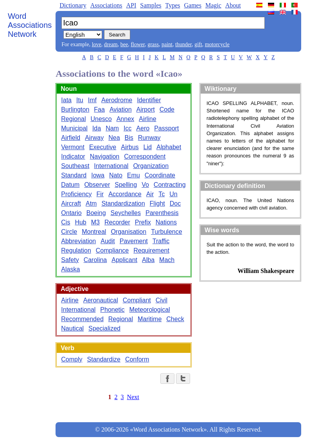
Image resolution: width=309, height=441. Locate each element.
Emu (133, 175)
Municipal (74, 128)
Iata (66, 100)
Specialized (104, 328)
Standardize (103, 359)
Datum (70, 184)
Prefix (143, 222)
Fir (100, 194)
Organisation (128, 231)
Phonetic (112, 309)
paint (167, 44)
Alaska (70, 269)
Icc (127, 128)
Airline (147, 119)
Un (173, 194)
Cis (65, 222)
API (131, 5)
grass (153, 44)
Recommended (82, 319)
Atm (91, 203)
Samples (150, 5)
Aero (142, 128)
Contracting (170, 184)
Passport (166, 128)
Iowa (97, 175)
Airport (146, 109)
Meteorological (149, 309)
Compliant (137, 300)
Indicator (73, 156)
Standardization (123, 203)
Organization (151, 166)
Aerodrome (116, 100)
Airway (94, 137)
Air (150, 194)
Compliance (112, 250)
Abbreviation (78, 241)
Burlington (75, 109)
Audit (108, 241)
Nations (166, 222)
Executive (102, 147)
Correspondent (144, 156)
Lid (148, 147)
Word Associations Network (30, 25)
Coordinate (160, 175)
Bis (129, 137)
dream (111, 44)
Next (133, 397)
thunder (183, 44)
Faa (99, 109)
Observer (97, 184)
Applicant (124, 260)
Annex (125, 119)
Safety (70, 260)
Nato (115, 175)
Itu (79, 100)
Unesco (100, 119)
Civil (161, 300)
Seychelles (126, 213)
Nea (114, 137)
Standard (73, 175)
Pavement (134, 241)
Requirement (151, 250)
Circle (69, 231)
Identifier (149, 100)
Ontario (71, 213)
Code (167, 109)
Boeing (96, 213)
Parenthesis (162, 213)
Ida (96, 128)
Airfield (70, 137)
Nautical (72, 328)
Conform (137, 359)
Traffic (161, 241)
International (111, 166)
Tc (161, 194)
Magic (213, 5)
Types (172, 5)
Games (192, 5)
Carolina (95, 260)
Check (175, 319)
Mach (166, 260)
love (96, 44)
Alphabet (168, 147)
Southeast (75, 166)
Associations (106, 5)
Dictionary (72, 5)
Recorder (117, 222)
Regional (73, 119)
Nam (112, 128)
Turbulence (166, 231)
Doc (175, 203)
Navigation (105, 156)
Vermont (72, 147)
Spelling (126, 184)
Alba (148, 260)
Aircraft (71, 203)
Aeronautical (100, 300)
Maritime (150, 319)
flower (138, 44)
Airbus (129, 147)
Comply (71, 359)
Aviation (121, 109)
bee (124, 44)
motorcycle (217, 44)
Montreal (94, 231)
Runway (149, 137)
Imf (92, 100)
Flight (157, 203)
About (233, 5)
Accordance (125, 194)
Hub (80, 222)
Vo (145, 184)
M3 (95, 222)
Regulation (76, 250)
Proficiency (76, 194)
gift (198, 44)
